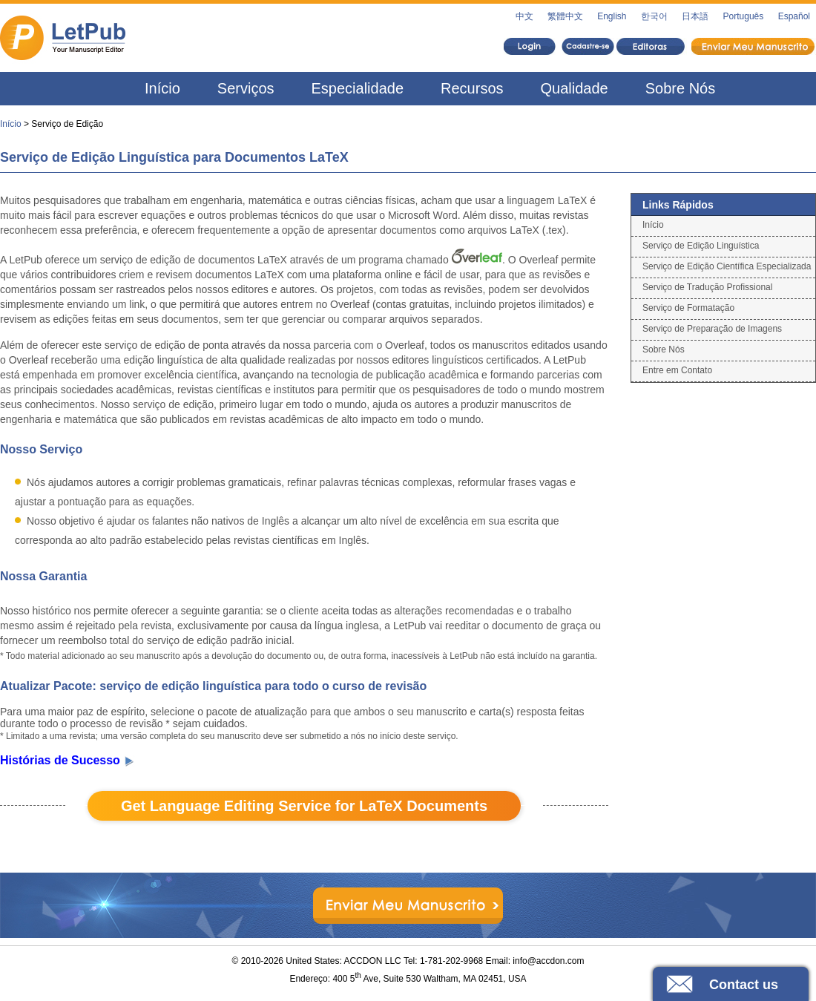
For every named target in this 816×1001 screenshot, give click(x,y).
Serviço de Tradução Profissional (707, 287)
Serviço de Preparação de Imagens (712, 329)
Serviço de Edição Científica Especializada (726, 266)
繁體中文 (565, 16)
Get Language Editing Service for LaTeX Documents (304, 806)
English (611, 16)
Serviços (245, 88)
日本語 (695, 16)
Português (743, 16)
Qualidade (574, 88)
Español (794, 16)
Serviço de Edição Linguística (700, 245)
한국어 (654, 16)
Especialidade (358, 88)
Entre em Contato (677, 370)
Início (162, 88)
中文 (524, 16)
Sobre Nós (680, 88)
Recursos (472, 88)
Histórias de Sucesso (67, 760)
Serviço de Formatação (688, 308)
